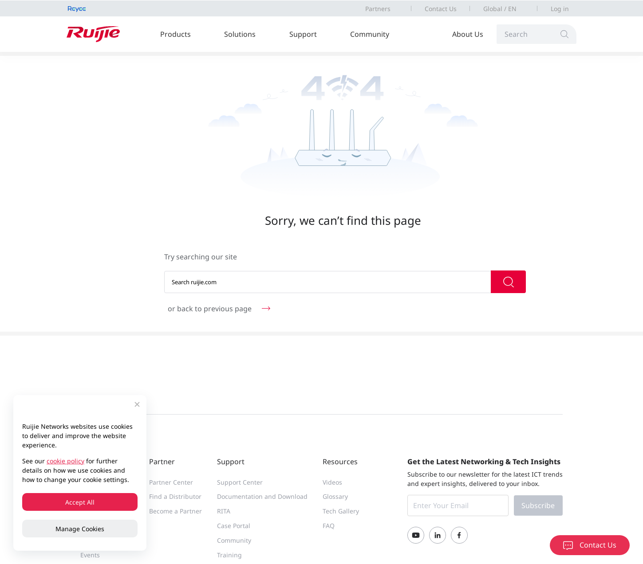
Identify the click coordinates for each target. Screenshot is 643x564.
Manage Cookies (79, 529)
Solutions (240, 34)
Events (90, 555)
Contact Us (441, 8)
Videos (332, 482)
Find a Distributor (175, 496)
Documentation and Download (262, 496)
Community (369, 34)
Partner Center (171, 482)
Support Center (240, 482)
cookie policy (65, 461)
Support (303, 34)
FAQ (329, 525)
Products (175, 34)
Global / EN (500, 8)
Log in (560, 8)
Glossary (335, 496)
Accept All (80, 502)
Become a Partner (175, 511)
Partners (378, 8)
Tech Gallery (341, 511)
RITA (223, 511)
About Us (467, 34)
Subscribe (538, 505)
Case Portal (233, 525)
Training (229, 555)
